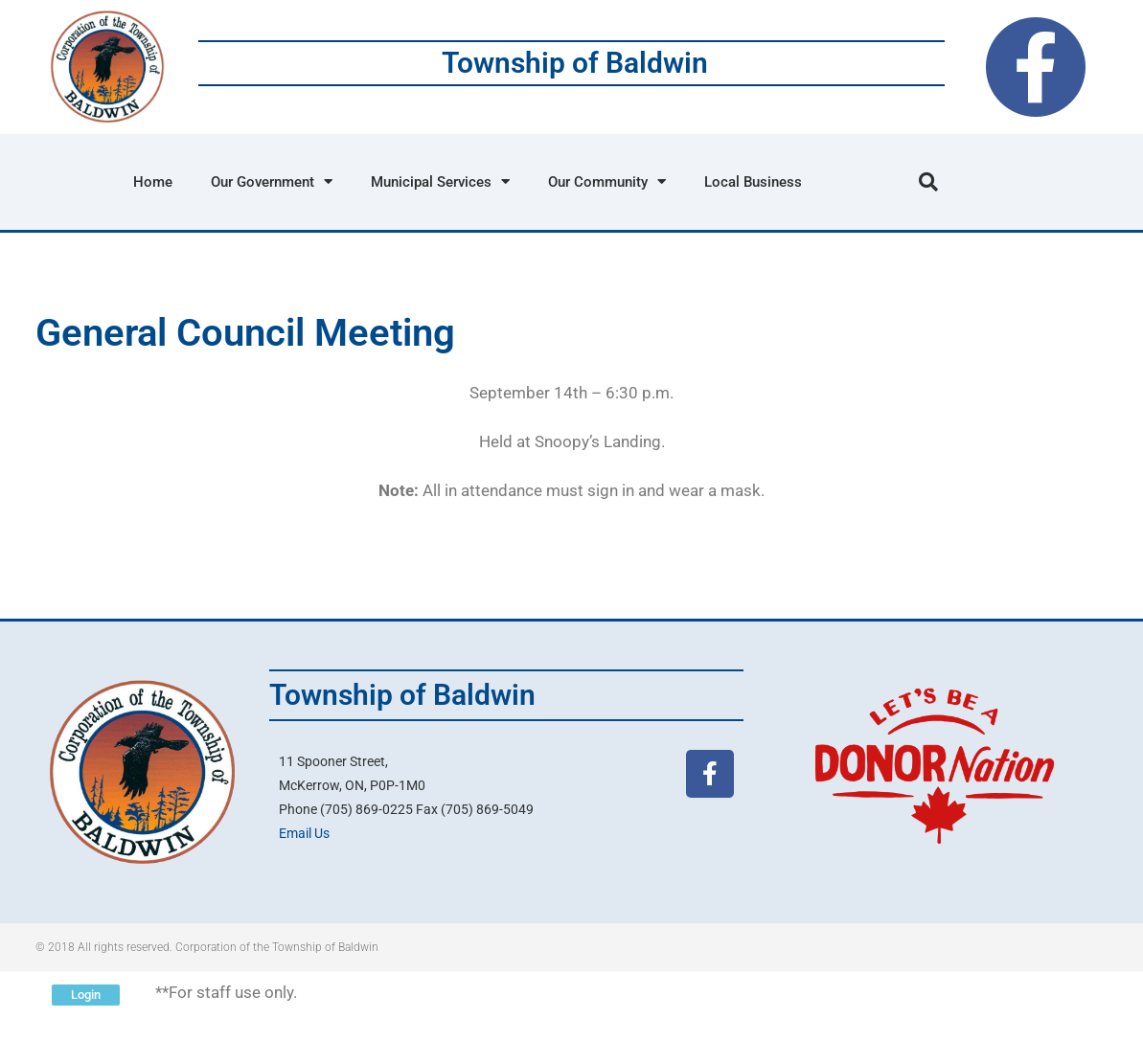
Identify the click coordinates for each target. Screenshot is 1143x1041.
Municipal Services (440, 181)
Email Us (304, 833)
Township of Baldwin (575, 62)
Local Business (753, 182)
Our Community (607, 181)
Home (152, 182)
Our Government (271, 181)
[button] (928, 182)
